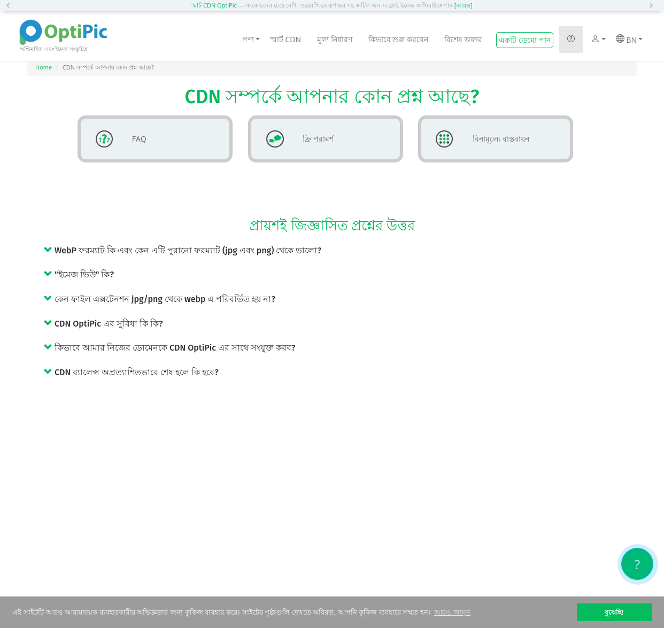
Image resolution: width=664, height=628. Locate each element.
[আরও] (463, 5)
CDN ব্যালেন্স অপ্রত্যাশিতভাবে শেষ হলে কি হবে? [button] (131, 372)
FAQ (116, 139)
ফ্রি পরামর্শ (296, 139)
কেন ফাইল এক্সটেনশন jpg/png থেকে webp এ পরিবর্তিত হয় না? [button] (159, 299)
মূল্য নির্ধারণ (334, 39)
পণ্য (251, 39)
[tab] (340, 250)
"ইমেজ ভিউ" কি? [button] (79, 274)
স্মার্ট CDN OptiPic (214, 5)
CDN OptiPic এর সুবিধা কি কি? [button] (103, 324)
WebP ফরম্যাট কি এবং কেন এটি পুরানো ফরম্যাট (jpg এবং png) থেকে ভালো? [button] (182, 250)
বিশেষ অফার (463, 39)
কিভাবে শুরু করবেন (398, 39)
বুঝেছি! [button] (614, 612)
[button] (10, 5)
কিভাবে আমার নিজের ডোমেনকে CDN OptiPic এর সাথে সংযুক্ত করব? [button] (169, 348)
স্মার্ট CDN (285, 39)
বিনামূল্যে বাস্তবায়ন (478, 139)
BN (629, 39)
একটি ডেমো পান (524, 40)
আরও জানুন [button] (452, 612)
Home (43, 67)
